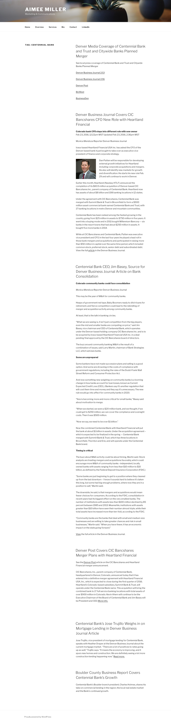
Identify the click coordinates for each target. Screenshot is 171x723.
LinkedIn (85, 27)
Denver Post (82, 85)
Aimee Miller (45, 9)
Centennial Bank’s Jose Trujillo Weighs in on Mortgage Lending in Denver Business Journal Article (110, 628)
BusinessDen (82, 98)
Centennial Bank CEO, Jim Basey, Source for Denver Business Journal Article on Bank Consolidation (110, 272)
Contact (73, 27)
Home (27, 27)
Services (53, 27)
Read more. (119, 656)
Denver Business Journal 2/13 (90, 72)
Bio (63, 27)
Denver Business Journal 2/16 (90, 79)
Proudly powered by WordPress (37, 717)
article (91, 250)
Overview (39, 27)
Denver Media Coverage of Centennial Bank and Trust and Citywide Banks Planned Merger (110, 51)
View (78, 534)
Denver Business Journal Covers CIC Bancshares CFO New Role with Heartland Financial (109, 119)
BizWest (80, 92)
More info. (103, 601)
